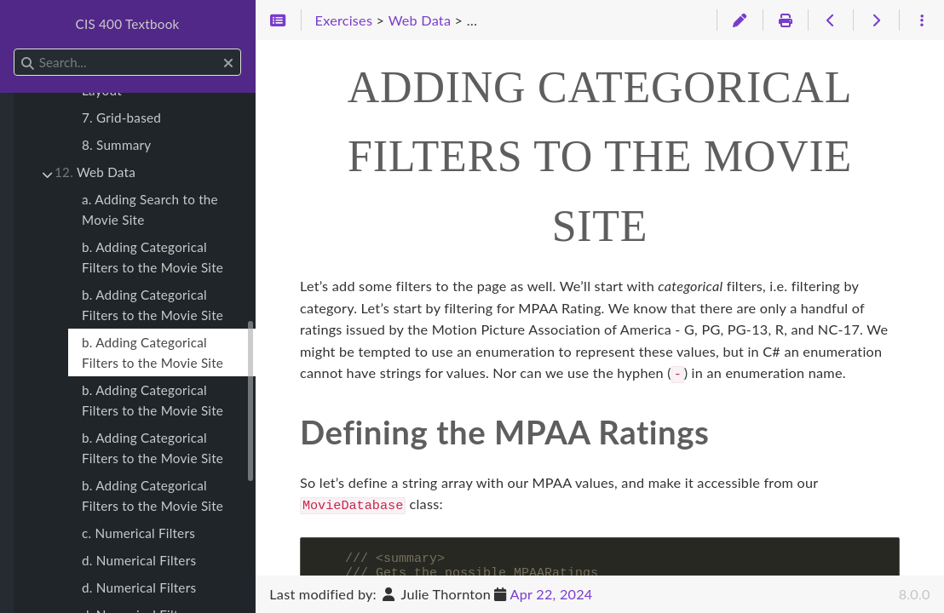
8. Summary (116, 144)
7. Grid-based (121, 117)
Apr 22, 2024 (551, 594)
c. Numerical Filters (138, 533)
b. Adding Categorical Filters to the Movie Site (152, 257)
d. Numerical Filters (139, 560)
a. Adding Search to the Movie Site (150, 209)
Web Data (95, 172)
